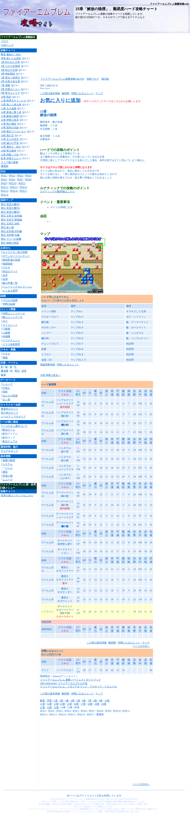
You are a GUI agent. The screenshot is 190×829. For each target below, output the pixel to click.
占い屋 (6, 399)
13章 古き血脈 (8, 108)
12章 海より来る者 (11, 104)
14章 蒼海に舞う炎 (11, 112)
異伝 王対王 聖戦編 (11, 219)
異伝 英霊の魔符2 (10, 208)
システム (8, 464)
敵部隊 (65, 93)
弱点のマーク (10, 271)
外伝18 (4, 194)
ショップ (8, 384)
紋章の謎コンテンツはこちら (17, 495)
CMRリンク (7, 45)
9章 (101, 700)
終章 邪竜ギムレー (11, 158)
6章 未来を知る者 (10, 81)
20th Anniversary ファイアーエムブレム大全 (64, 683)
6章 (84, 700)
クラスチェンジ (11, 340)
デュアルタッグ (9, 450)
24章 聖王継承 (8, 150)
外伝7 (20, 179)
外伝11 (22, 183)
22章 (49, 707)
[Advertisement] (57, 54)
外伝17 (23, 190)
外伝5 (4, 179)
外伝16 (14, 190)
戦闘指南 (8, 263)
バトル (9, 468)
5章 (78, 700)
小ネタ (6, 267)
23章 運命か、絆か (11, 146)
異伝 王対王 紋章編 (11, 215)
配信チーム (9, 429)
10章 (107, 700)
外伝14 (23, 187)
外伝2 (12, 175)
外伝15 (4, 190)
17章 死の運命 (8, 123)
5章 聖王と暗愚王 (10, 77)
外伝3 (20, 175)
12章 (49, 703)
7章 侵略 (5, 85)
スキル (6, 353)
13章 (56, 703)
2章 (61, 700)
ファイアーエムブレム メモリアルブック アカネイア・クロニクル (78, 686)
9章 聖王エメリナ (10, 93)
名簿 (5, 279)
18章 (90, 703)
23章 (56, 707)
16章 (76, 703)
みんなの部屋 (10, 395)
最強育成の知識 (11, 259)
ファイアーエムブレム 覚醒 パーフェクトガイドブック (70, 679)
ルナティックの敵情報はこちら (57, 191)
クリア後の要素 (9, 162)
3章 (67, 700)
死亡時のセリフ (9, 412)
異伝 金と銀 (7, 227)
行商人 (6, 388)
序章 (49, 700)
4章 (73, 700)
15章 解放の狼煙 (10, 116)
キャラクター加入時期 (15, 252)
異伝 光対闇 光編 (10, 235)
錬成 (3, 374)
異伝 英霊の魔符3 (10, 212)
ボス (5, 321)
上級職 (6, 332)
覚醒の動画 (9, 460)
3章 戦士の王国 (9, 70)
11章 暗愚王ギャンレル (13, 100)
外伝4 (28, 175)
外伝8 (28, 179)
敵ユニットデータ (13, 317)
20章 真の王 (7, 135)
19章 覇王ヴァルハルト (13, 131)
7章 (89, 700)
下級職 (6, 328)
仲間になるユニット (82, 93)
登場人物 (8, 475)
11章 (42, 703)
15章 (69, 703)
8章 (95, 700)
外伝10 (12, 183)
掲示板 (105, 78)
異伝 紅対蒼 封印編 (11, 231)
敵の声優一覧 (10, 283)
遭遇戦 (4, 166)
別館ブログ (93, 78)
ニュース (8, 479)
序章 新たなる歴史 (11, 58)
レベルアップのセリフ (13, 416)
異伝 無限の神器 (10, 242)
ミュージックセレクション (17, 286)
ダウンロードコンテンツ (16, 256)
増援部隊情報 (47, 364)
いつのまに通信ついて (15, 426)
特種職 (6, 336)
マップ (99, 93)
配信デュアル (10, 441)
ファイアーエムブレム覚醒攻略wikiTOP (62, 78)
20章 (103, 703)
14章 (62, 703)
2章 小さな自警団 (10, 66)
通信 (5, 471)
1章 (56, 700)
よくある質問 (10, 290)
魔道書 (4, 370)
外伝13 (14, 187)
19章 (96, 703)
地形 (5, 391)
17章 (83, 703)
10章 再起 (6, 96)
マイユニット (10, 325)
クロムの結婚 (10, 300)
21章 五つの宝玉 (10, 139)
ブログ (4, 41)
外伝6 (12, 179)
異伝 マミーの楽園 (11, 238)
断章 (42, 700)
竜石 (17, 370)
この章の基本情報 (50, 93)
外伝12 (4, 187)
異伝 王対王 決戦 (10, 223)
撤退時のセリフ (9, 408)
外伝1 (4, 175)
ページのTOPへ (141, 646)
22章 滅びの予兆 (10, 143)
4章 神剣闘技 (8, 73)
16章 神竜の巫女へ (50, 375)
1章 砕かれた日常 (10, 62)
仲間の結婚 (9, 303)
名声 (5, 275)
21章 (42, 707)
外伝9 (4, 183)
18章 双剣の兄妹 (10, 127)
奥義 (5, 357)
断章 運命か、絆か (11, 54)
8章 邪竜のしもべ (10, 89)
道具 (23, 370)
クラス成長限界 (11, 344)
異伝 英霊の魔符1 (10, 204)
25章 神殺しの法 (10, 154)
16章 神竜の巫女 (10, 119)
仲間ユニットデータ (14, 313)
